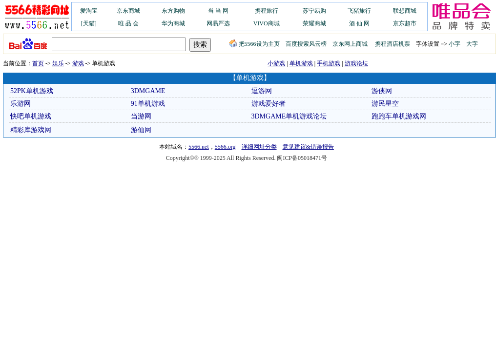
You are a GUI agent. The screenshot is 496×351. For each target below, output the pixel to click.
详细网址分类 (259, 146)
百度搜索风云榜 (306, 43)
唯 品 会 (128, 23)
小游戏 (276, 63)
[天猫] (89, 23)
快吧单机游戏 (30, 116)
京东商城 (128, 10)
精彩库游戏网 (30, 130)
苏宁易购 (314, 10)
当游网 (141, 116)
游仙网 (141, 130)
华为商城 (173, 23)
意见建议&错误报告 (308, 146)
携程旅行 (266, 10)
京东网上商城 (350, 43)
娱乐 (58, 63)
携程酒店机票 (392, 43)
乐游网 (20, 103)
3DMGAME (148, 91)
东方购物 (173, 10)
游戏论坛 (356, 63)
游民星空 (385, 103)
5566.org (225, 146)
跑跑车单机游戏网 (399, 116)
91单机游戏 (148, 103)
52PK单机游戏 (31, 91)
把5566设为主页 (254, 43)
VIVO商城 (266, 23)
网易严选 (218, 23)
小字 (454, 43)
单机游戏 (301, 63)
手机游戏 (328, 63)
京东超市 (404, 23)
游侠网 (382, 91)
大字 (472, 43)
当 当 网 (218, 10)
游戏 (78, 63)
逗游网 (261, 91)
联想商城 (404, 10)
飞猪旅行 (359, 10)
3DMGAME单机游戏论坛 (289, 116)
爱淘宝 (89, 10)
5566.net (198, 146)
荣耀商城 (314, 23)
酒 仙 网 (359, 23)
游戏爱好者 (268, 103)
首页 (38, 63)
